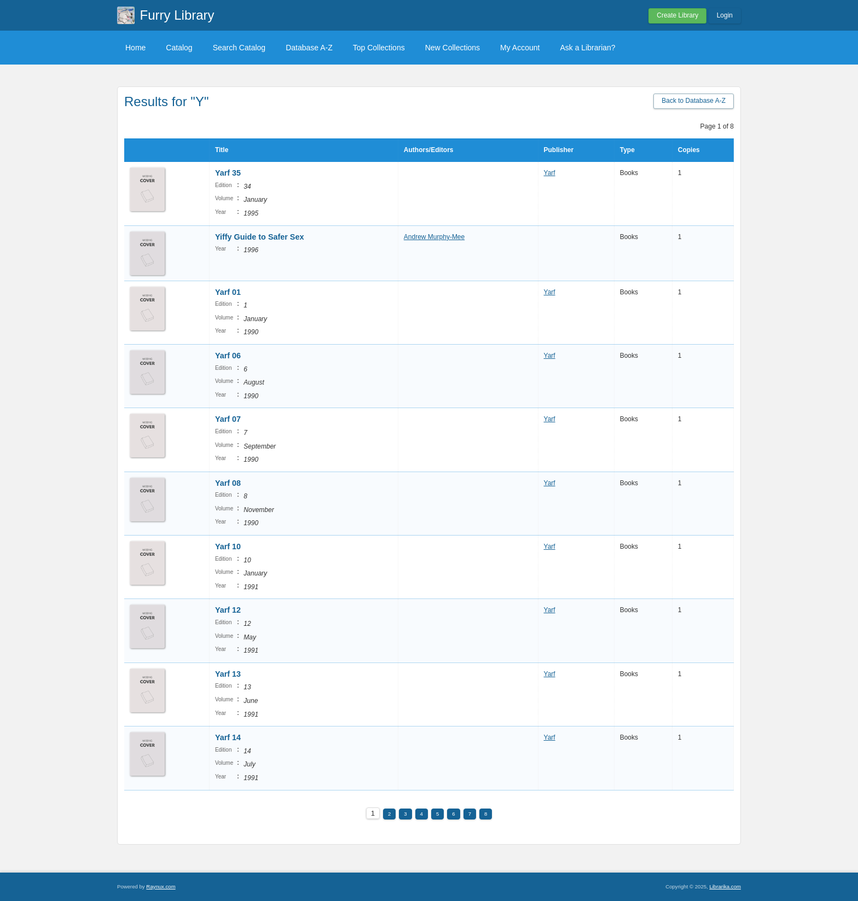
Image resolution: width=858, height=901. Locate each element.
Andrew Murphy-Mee (434, 237)
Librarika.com (725, 886)
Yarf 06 (228, 355)
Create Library (677, 15)
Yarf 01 (228, 292)
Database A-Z (309, 47)
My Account (520, 47)
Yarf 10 (228, 546)
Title (221, 150)
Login (725, 15)
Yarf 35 (228, 172)
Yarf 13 (228, 674)
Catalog (179, 47)
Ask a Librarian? (587, 47)
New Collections (452, 47)
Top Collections (379, 47)
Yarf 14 (228, 737)
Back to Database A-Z (694, 100)
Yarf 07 (228, 419)
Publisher (559, 150)
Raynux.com (160, 886)
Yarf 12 (228, 610)
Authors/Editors (429, 150)
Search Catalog (239, 47)
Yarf (549, 173)
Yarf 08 (228, 483)
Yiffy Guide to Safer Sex (259, 236)
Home (135, 47)
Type (627, 150)
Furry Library (177, 15)
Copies (689, 150)
